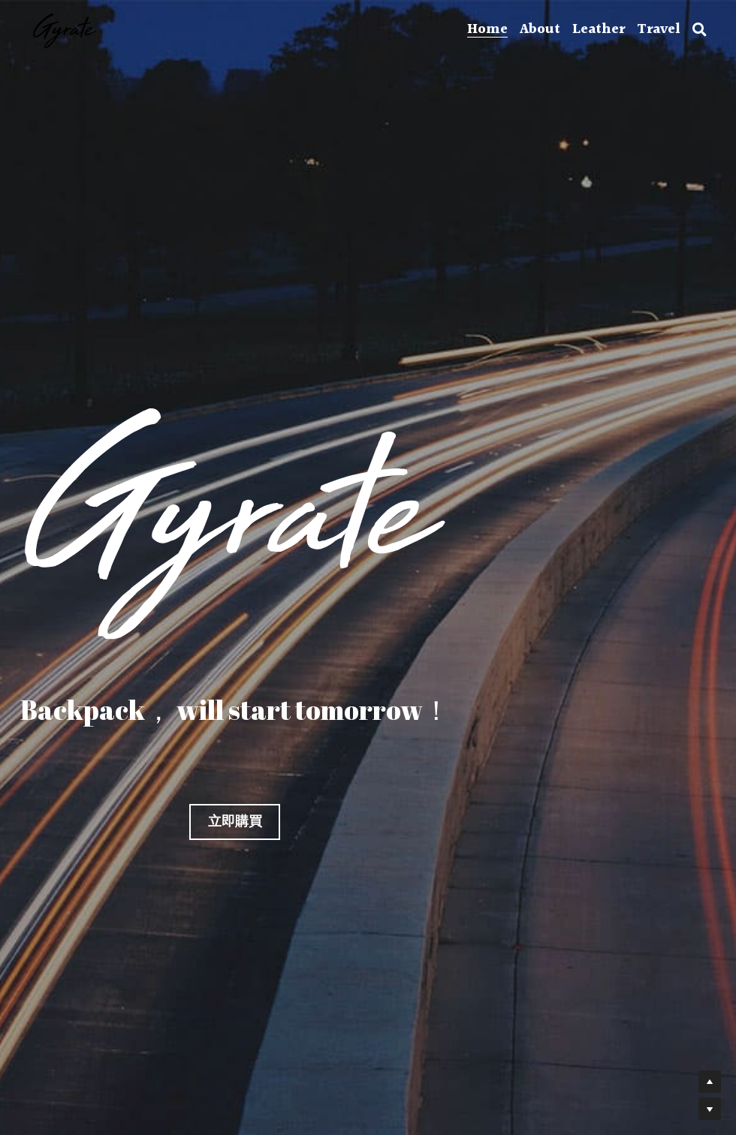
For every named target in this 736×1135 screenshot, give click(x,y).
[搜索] (699, 30)
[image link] (64, 29)
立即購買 (235, 821)
